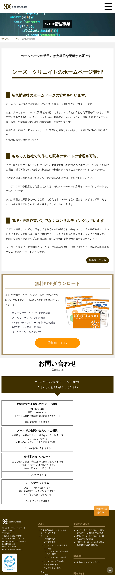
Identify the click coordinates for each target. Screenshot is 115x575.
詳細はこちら (57, 343)
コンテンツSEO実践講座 (56, 502)
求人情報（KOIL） (51, 526)
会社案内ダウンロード (50, 530)
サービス (15, 39)
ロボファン (81, 525)
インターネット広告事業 (54, 506)
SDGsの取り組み (47, 540)
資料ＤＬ (101, 511)
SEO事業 (47, 494)
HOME (4, 39)
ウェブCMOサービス (52, 513)
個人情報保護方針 (48, 543)
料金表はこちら (97, 260)
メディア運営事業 (51, 510)
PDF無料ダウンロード (50, 533)
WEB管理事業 (49, 487)
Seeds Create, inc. (57, 559)
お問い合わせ (46, 537)
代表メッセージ (50, 523)
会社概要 (44, 520)
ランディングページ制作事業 (55, 490)
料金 (42, 517)
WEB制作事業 (49, 484)
